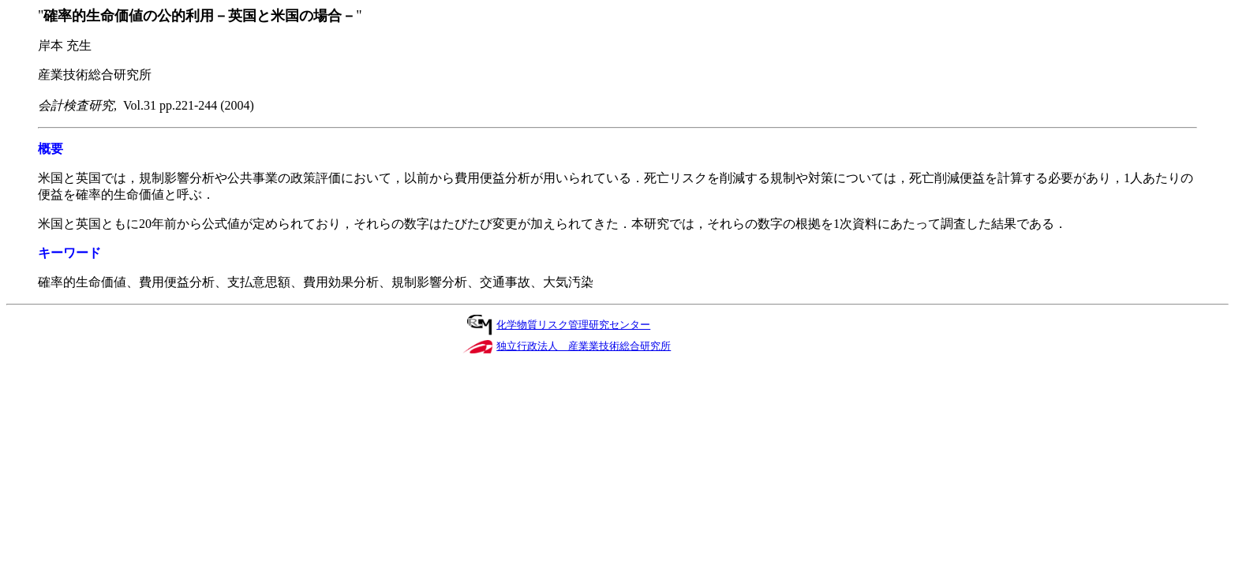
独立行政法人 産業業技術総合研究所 (583, 346)
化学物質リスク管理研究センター (573, 325)
